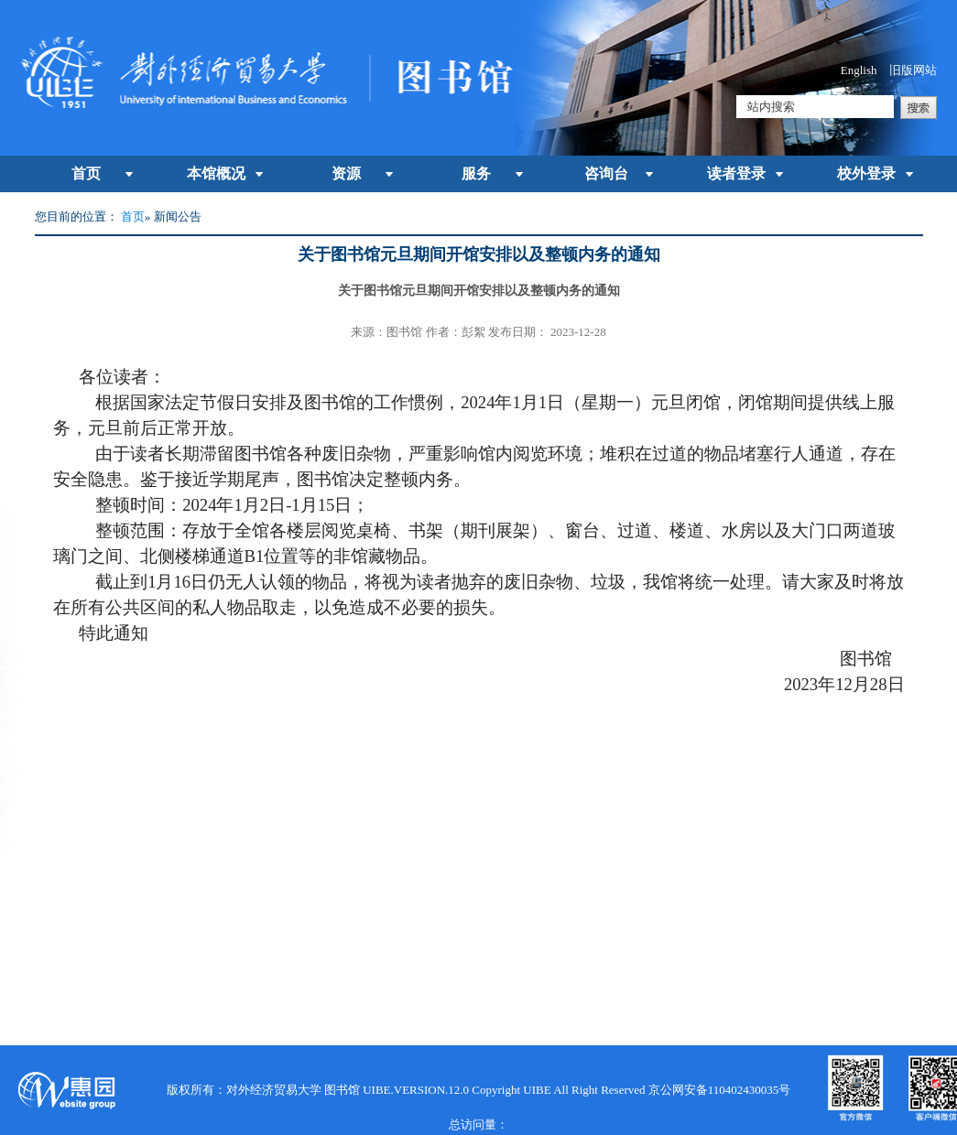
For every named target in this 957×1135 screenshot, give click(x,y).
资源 (346, 173)
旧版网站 (913, 70)
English (859, 70)
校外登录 (866, 173)
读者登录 (736, 173)
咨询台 (606, 173)
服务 (476, 173)
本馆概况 (216, 173)
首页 (86, 173)
